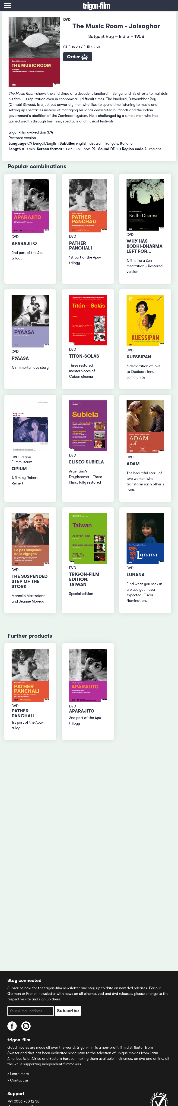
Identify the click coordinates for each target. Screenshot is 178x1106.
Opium (19, 468)
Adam (133, 463)
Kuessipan (139, 357)
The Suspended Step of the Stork (30, 581)
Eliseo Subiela (86, 462)
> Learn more (18, 1074)
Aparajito (24, 243)
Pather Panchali (80, 246)
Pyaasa (20, 358)
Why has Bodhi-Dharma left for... (144, 246)
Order (77, 57)
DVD (66, 20)
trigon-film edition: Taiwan (84, 579)
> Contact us (18, 1080)
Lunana (136, 574)
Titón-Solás (84, 356)
